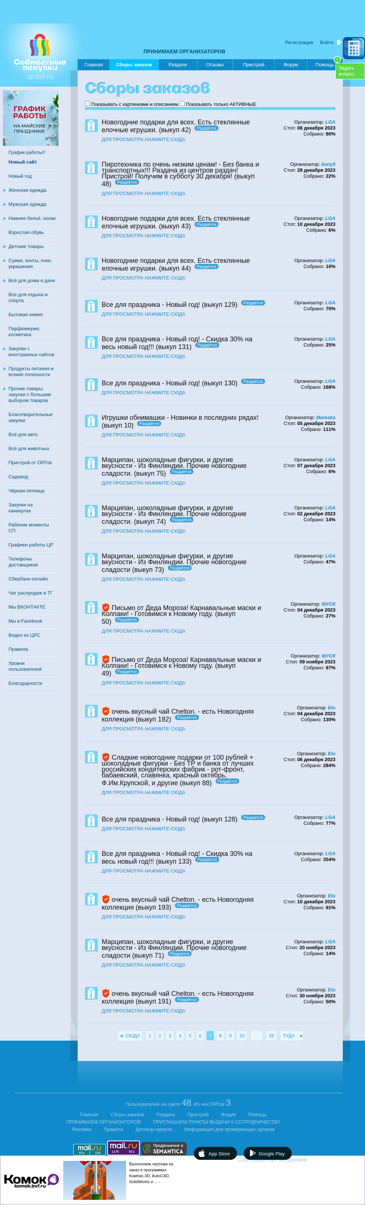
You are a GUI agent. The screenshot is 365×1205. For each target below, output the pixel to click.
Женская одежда (27, 190)
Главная (93, 64)
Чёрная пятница (26, 490)
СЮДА (132, 1035)
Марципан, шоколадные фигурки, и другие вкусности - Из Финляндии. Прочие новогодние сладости (174, 562)
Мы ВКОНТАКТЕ (27, 607)
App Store (219, 1154)
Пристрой (253, 64)
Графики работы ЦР (31, 545)
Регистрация (299, 42)
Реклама (81, 1129)
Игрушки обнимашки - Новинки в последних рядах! (180, 417)
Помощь (328, 63)
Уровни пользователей (25, 666)
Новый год (20, 176)
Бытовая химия (26, 314)
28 (271, 1035)
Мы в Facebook (25, 621)
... (256, 1035)
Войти (327, 42)
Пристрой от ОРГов (30, 462)
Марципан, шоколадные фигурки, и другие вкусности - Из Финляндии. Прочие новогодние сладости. (174, 466)
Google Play (271, 1154)
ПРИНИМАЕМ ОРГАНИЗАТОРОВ (184, 51)
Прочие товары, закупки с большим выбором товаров (30, 394)
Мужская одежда (27, 204)
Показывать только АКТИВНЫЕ (221, 104)
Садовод (18, 476)
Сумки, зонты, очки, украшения (30, 263)
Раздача (165, 1114)
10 (241, 1035)
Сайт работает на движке (288, 1160)
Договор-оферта (154, 1129)
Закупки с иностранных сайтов (31, 351)
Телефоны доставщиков (23, 562)
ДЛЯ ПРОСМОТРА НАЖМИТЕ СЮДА (143, 139)
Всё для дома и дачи (32, 280)
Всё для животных (29, 448)
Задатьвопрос (346, 71)
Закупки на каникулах (21, 507)
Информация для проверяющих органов (230, 1129)
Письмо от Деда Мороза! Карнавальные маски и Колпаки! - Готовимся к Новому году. (181, 610)
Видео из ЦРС (24, 635)
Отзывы (215, 64)
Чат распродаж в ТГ (31, 593)
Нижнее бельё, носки (32, 218)
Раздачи (178, 64)
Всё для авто (23, 434)
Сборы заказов (134, 66)
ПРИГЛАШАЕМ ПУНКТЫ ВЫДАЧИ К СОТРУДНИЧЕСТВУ (216, 1122)
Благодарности (25, 683)
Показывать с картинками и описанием (134, 104)
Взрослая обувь (26, 232)
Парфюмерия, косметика (24, 331)
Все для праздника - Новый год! (151, 304)
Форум (291, 64)
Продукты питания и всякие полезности (31, 371)
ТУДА (289, 1035)
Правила (18, 649)
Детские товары (26, 246)
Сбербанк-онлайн (28, 579)
